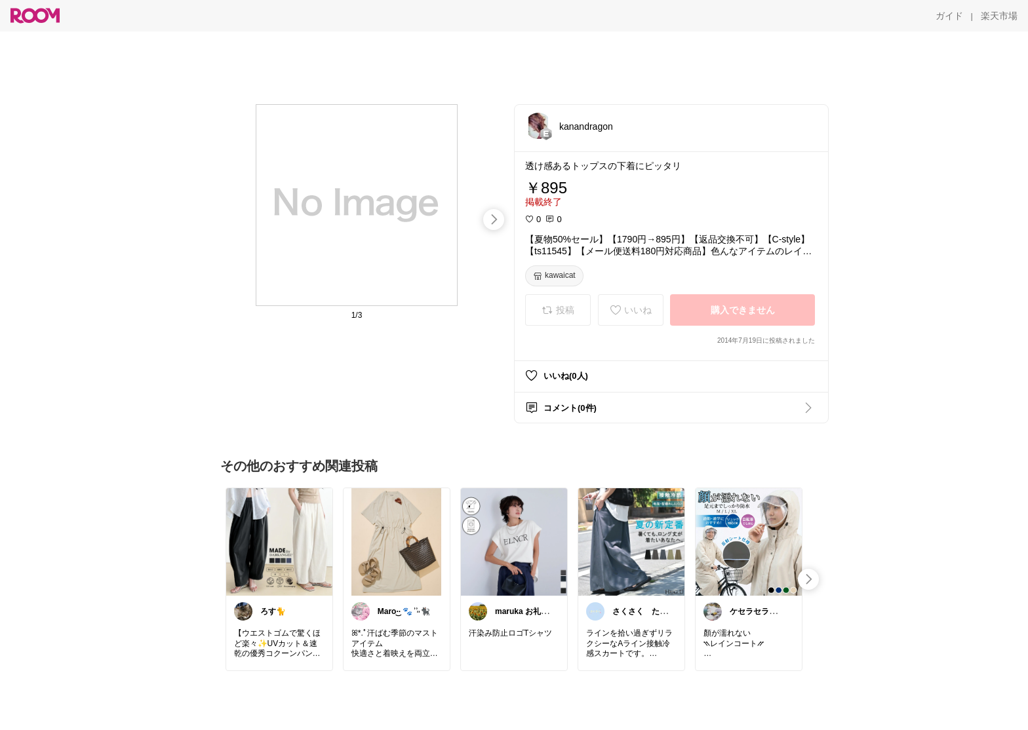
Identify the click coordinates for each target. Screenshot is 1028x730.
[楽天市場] (999, 16)
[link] (279, 541)
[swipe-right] (493, 219)
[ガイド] (949, 16)
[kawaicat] (554, 275)
